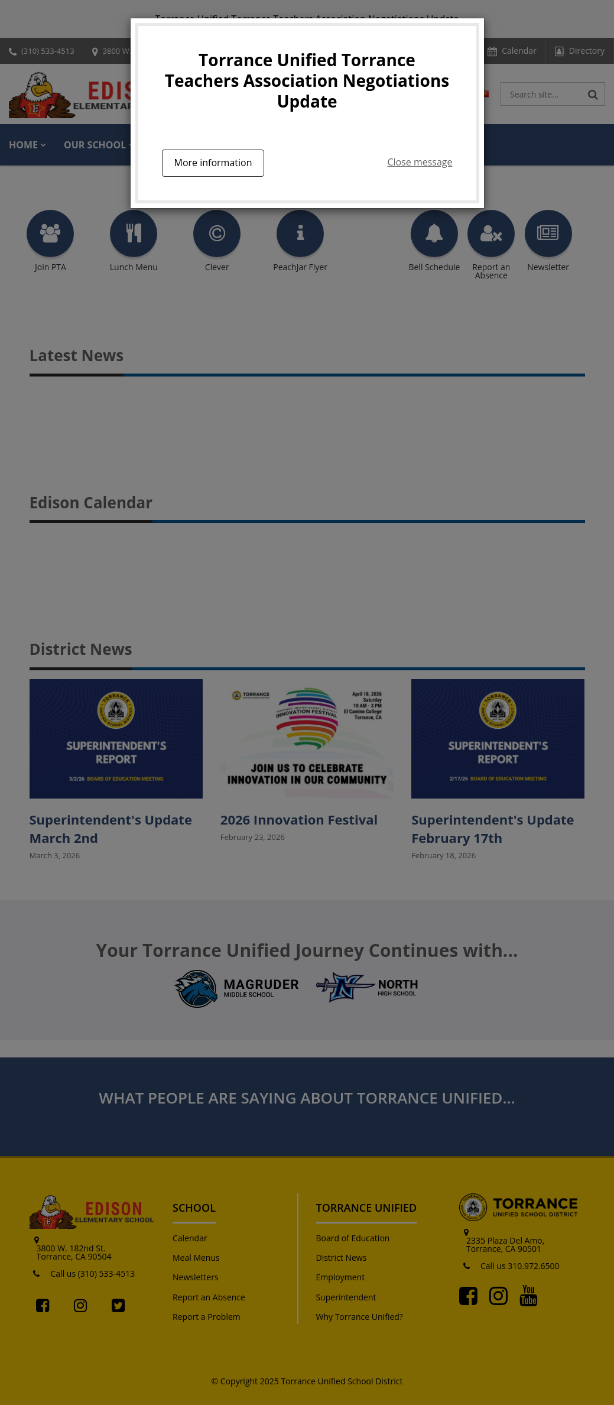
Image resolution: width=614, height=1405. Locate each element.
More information (213, 162)
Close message (419, 161)
